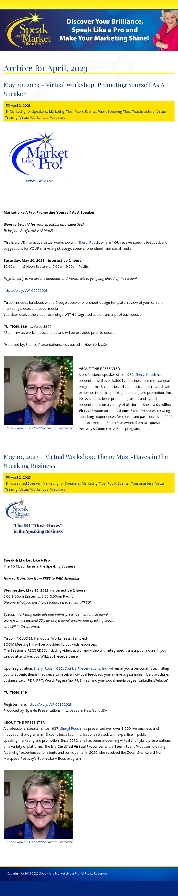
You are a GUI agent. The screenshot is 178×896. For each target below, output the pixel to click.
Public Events (85, 111)
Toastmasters (143, 111)
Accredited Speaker (25, 483)
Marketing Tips (61, 111)
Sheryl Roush (88, 242)
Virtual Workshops (33, 117)
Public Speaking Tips (114, 111)
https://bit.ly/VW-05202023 (26, 290)
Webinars (57, 117)
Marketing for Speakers (28, 111)
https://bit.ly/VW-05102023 (50, 704)
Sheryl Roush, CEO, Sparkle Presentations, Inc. (70, 668)
